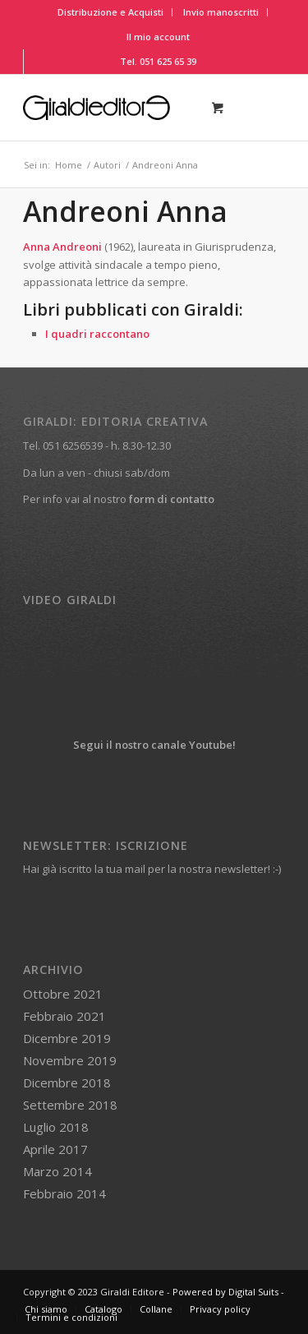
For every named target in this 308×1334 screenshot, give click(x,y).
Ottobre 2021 (63, 993)
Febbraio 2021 (64, 1016)
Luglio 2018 (56, 1127)
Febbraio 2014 (64, 1193)
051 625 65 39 (168, 61)
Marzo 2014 (57, 1171)
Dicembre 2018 (67, 1082)
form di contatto (171, 499)
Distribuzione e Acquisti (110, 12)
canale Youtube (191, 744)
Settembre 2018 (70, 1104)
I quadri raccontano (97, 333)
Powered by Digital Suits (225, 1292)
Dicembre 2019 (67, 1038)
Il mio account (158, 36)
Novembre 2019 (70, 1060)
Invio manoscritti (221, 12)
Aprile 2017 (55, 1149)
